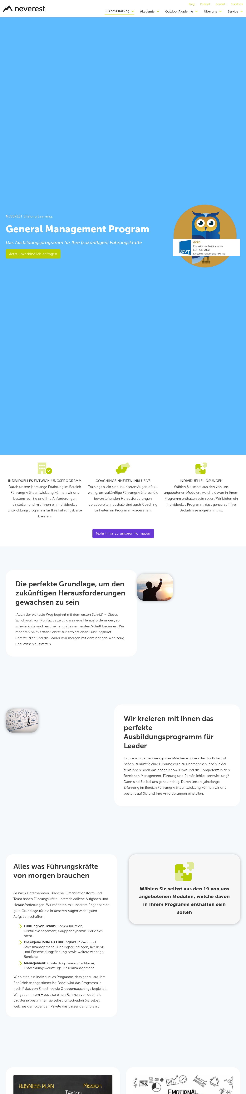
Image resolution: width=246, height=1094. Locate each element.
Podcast (205, 4)
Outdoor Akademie (179, 11)
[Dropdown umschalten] (132, 11)
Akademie (147, 11)
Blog (191, 4)
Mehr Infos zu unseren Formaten (123, 533)
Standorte (237, 4)
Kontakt (220, 4)
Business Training (117, 11)
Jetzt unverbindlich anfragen (33, 254)
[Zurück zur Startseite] (24, 8)
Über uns (210, 11)
